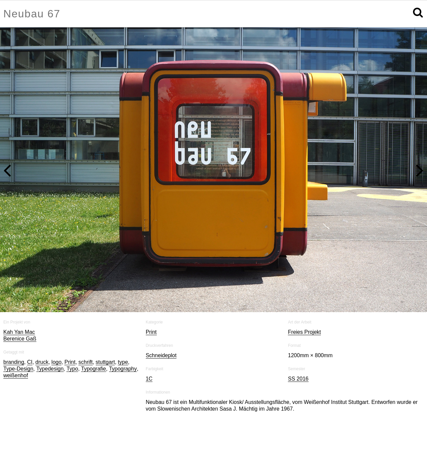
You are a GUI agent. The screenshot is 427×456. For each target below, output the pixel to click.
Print (69, 362)
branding (13, 362)
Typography (123, 369)
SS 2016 (298, 379)
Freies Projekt (304, 332)
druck (41, 362)
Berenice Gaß (19, 339)
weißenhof (15, 376)
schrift (85, 362)
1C (149, 379)
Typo (72, 369)
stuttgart (105, 362)
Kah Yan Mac (19, 332)
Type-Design (18, 369)
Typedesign (50, 369)
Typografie (93, 369)
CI (29, 362)
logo (56, 362)
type (123, 362)
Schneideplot (161, 356)
